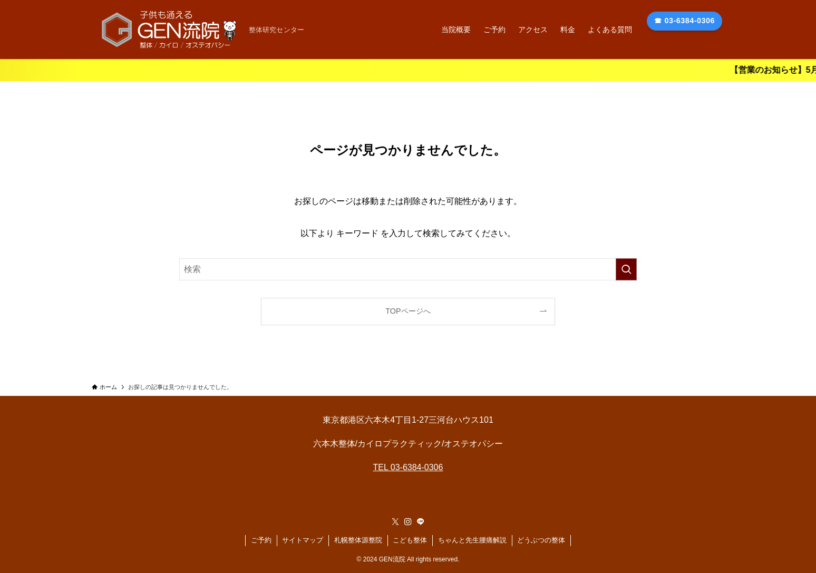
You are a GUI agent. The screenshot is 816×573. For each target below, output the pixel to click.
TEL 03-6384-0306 (408, 467)
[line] (420, 522)
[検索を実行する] (626, 269)
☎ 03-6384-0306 (684, 20)
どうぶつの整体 (541, 540)
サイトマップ (302, 540)
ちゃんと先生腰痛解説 (472, 540)
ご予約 (261, 540)
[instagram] (408, 522)
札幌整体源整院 (358, 540)
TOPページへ (407, 311)
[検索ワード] (408, 269)
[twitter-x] (395, 522)
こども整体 (410, 540)
